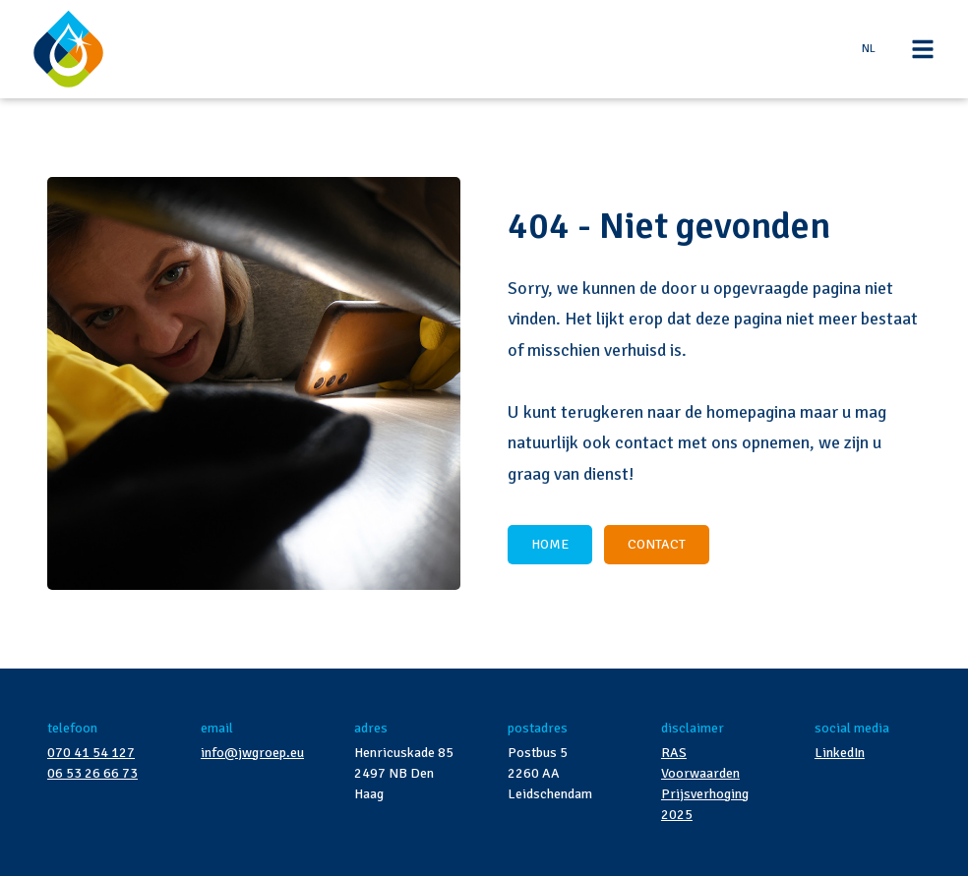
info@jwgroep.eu (252, 752)
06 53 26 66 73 (92, 773)
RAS (674, 752)
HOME (550, 544)
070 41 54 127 (91, 752)
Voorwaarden (700, 773)
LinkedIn (840, 752)
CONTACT (657, 544)
